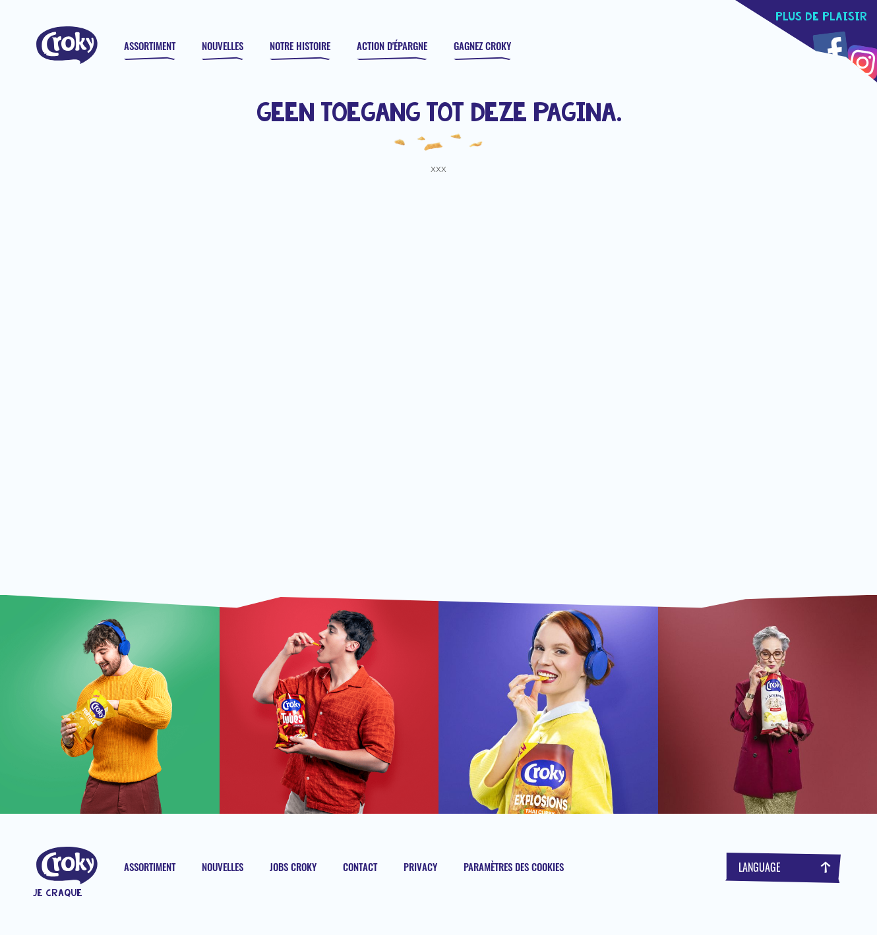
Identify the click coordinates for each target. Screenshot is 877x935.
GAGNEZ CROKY (482, 45)
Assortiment (149, 45)
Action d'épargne (392, 45)
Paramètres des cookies (514, 866)
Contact (360, 866)
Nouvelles (222, 45)
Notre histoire (300, 45)
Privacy (420, 866)
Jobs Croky (293, 866)
